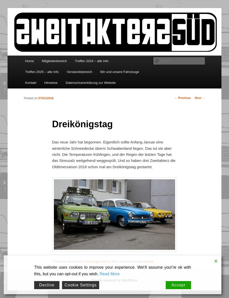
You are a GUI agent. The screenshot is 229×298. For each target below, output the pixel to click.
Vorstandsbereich (79, 72)
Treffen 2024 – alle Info (92, 61)
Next (200, 98)
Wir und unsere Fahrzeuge (119, 72)
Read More (110, 274)
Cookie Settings (81, 285)
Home (29, 61)
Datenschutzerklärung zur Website (91, 83)
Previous (182, 98)
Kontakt (30, 83)
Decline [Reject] (46, 285)
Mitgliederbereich (54, 61)
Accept (178, 285)
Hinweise (51, 83)
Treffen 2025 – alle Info (42, 72)
